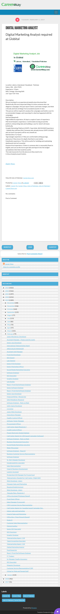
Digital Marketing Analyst (22, 28)
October (10, 309)
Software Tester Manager (15, 421)
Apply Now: (10, 164)
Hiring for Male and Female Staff (18, 571)
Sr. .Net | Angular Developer (16, 460)
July (8, 318)
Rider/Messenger (12, 448)
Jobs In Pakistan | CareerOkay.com (13, 600)
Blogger (34, 608)
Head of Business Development (17, 469)
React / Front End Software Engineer (19, 385)
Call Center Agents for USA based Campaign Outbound (25, 436)
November (11, 306)
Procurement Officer (14, 424)
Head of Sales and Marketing (16, 514)
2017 (7, 582)
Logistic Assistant (13, 472)
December (10, 303)
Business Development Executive (18, 442)
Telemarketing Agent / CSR (16, 538)
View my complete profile (11, 267)
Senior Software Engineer (15, 388)
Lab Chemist (11, 361)
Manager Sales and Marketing (17, 484)
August (9, 315)
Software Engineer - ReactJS (16, 451)
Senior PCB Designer (14, 364)
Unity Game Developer (14, 406)
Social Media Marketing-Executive (18, 370)
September (11, 312)
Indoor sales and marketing (16, 511)
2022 (7, 291)
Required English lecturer (15, 487)
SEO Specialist (11, 376)
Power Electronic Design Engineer (18, 433)
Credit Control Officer (14, 430)
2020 (7, 297)
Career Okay (22, 186)
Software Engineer (13, 373)
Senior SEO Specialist (14, 529)
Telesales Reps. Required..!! (16, 493)
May (8, 325)
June (8, 321)
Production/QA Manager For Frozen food (21, 475)
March (9, 331)
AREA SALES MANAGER (15, 349)
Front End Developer (14, 355)
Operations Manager (14, 415)
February (10, 334)
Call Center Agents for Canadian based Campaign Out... (25, 508)
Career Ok (14, 186)
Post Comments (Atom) (34, 254)
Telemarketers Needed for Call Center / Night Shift (24, 478)
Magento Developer (13, 565)
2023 (7, 288)
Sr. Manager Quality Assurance (17, 559)
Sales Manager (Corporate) (16, 502)
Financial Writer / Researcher (16, 397)
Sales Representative (14, 466)
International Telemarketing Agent (18, 346)
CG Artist (10, 409)
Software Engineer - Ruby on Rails (18, 403)
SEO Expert (11, 358)
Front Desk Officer (13, 499)
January (9, 575)
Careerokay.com (28, 178)
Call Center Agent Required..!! (17, 427)
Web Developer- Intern (14, 481)
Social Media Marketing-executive (18, 445)
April (9, 328)
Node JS (9, 520)
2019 (7, 300)
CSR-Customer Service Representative (19, 505)
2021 (7, 294)
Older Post (52, 247)
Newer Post (7, 247)
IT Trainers (10, 556)
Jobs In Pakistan (32, 186)
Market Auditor (12, 526)
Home (30, 247)
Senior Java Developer (14, 343)
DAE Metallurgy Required (15, 400)
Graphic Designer (12, 379)
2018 (7, 579)
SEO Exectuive (12, 532)
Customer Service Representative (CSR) (20, 568)
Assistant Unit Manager (15, 352)
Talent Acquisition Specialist (16, 541)
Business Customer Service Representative (21, 454)
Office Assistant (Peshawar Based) (18, 496)
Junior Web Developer (14, 412)
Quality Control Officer (14, 418)
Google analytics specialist (16, 463)
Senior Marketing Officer (15, 367)
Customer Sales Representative (17, 523)
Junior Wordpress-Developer (16, 336)
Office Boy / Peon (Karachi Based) (18, 517)
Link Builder (11, 382)
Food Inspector (12, 550)
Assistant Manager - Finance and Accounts (21, 340)
